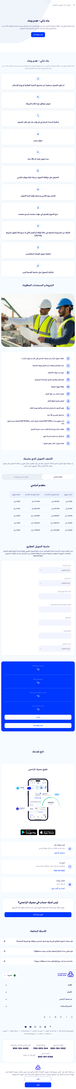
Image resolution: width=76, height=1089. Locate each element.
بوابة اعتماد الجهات (50, 1031)
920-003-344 (40, 1048)
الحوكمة (47, 1033)
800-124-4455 (20, 1048)
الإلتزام (41, 1033)
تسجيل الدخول (59, 853)
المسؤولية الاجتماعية (30, 1033)
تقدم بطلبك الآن (38, 34)
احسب (38, 717)
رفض (38, 1079)
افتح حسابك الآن (38, 914)
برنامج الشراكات (25, 1031)
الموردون (5, 1031)
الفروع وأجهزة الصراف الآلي (66, 1031)
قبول (38, 1085)
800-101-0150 (45, 1056)
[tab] (58, 477)
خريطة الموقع (14, 1031)
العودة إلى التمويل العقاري (64, 5)
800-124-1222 (58, 1048)
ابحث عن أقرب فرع (58, 888)
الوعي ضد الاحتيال (37, 1031)
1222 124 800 (59, 871)
